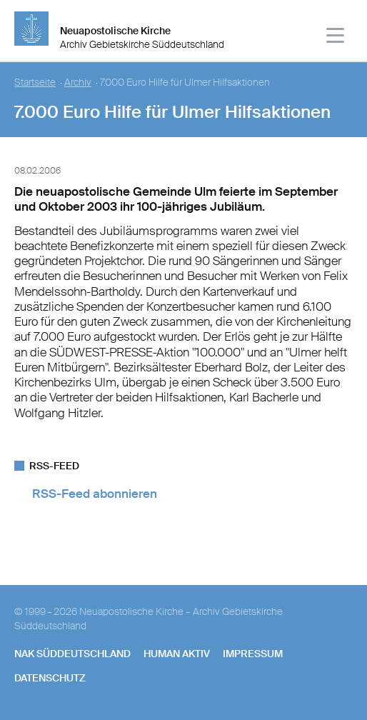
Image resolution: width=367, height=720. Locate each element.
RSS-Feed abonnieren (94, 493)
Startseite (35, 82)
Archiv (77, 82)
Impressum (253, 653)
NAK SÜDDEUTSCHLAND (72, 653)
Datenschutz (50, 677)
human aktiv (177, 653)
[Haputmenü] (336, 37)
